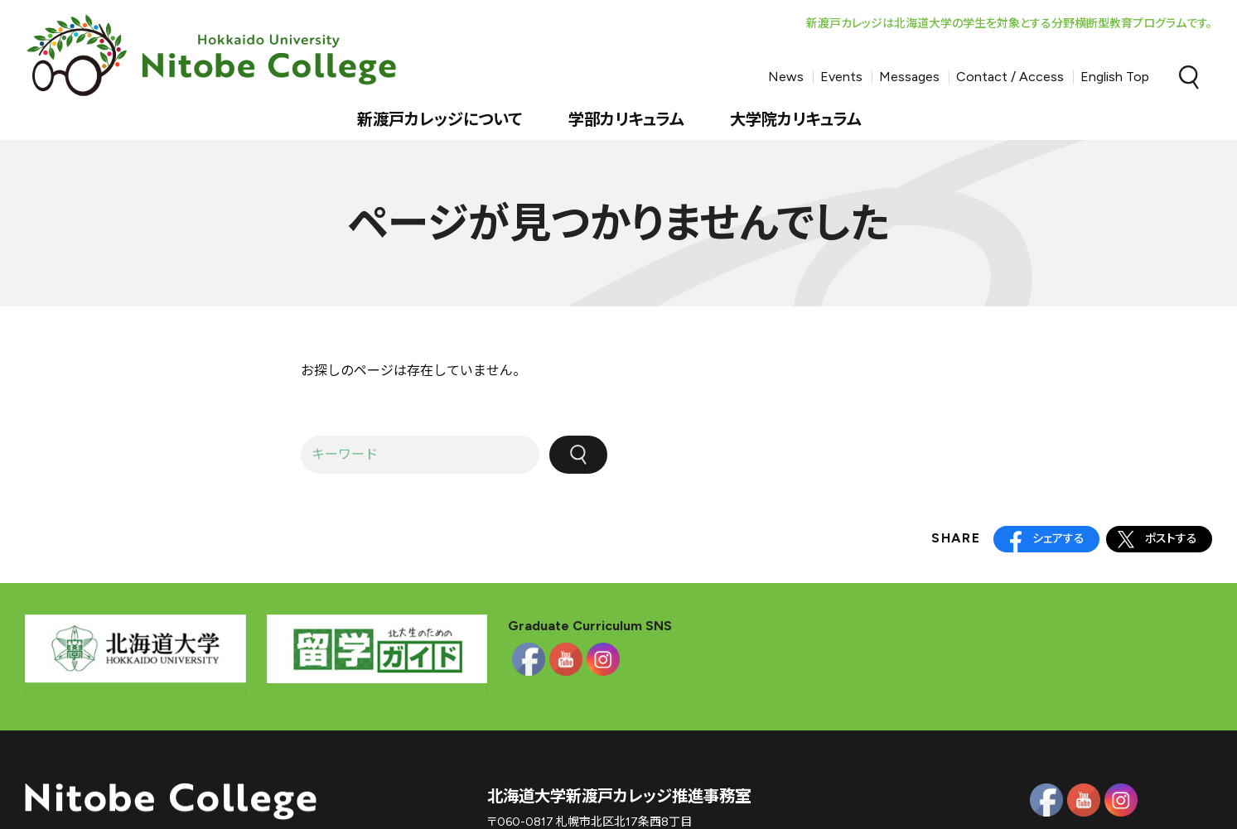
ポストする (1171, 539)
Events (841, 76)
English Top (1114, 76)
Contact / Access (1010, 76)
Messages (909, 76)
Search (1189, 77)
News (786, 76)
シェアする (1058, 539)
